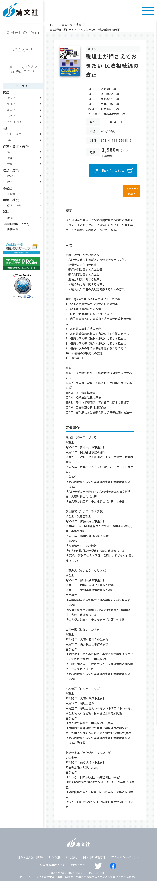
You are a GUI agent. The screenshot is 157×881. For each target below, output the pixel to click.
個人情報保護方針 (94, 857)
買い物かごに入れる (109, 170)
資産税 (11, 110)
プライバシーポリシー (125, 857)
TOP (52, 25)
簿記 (10, 140)
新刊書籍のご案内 (23, 32)
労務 (10, 164)
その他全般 (14, 122)
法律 (10, 158)
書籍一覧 (12, 229)
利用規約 (71, 857)
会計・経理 (14, 134)
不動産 (11, 194)
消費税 (11, 116)
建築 (10, 182)
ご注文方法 (23, 49)
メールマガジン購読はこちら (23, 69)
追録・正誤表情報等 (30, 857)
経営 (10, 152)
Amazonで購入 (132, 191)
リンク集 (54, 857)
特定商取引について (52, 865)
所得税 (11, 104)
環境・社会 (14, 206)
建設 (10, 176)
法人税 (11, 98)
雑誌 (10, 218)
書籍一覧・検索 (71, 25)
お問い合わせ (79, 865)
